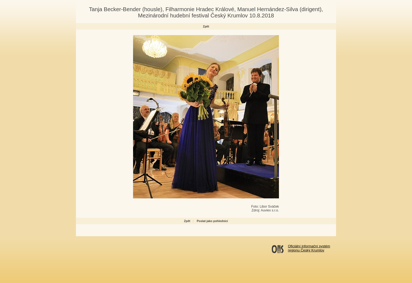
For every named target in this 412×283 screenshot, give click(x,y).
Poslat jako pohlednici (212, 221)
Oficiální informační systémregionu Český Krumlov (309, 248)
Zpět (206, 26)
